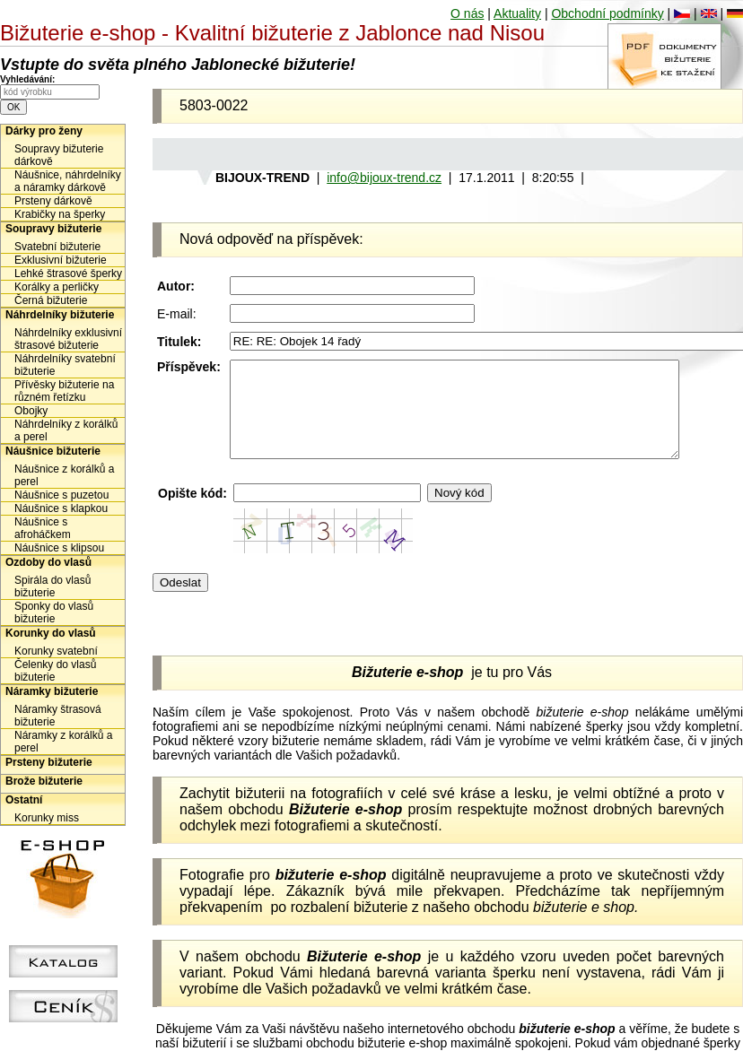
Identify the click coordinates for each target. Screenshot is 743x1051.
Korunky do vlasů (50, 633)
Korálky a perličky (56, 287)
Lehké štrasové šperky (68, 273)
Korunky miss (46, 818)
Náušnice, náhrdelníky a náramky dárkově (67, 181)
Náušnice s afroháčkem (42, 528)
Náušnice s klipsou (59, 548)
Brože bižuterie (44, 781)
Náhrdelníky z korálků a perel (66, 430)
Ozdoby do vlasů (48, 562)
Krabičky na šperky (59, 214)
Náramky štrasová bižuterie (57, 715)
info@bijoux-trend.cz (384, 177)
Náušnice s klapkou (61, 508)
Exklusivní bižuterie (60, 260)
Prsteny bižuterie (48, 762)
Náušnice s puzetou (61, 495)
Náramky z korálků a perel (63, 741)
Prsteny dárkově (53, 201)
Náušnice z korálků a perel (64, 475)
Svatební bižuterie (57, 246)
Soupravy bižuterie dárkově (58, 155)
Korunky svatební (56, 651)
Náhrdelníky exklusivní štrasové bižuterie (68, 339)
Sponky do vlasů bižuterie (53, 612)
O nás (467, 13)
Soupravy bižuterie (53, 228)
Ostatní (23, 800)
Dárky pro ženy (44, 131)
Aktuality (517, 13)
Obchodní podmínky (607, 13)
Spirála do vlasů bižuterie (52, 586)
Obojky (31, 410)
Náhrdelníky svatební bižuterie (65, 365)
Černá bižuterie (50, 300)
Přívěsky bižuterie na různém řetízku (64, 391)
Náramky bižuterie (51, 691)
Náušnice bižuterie (53, 451)
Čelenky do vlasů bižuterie (55, 670)
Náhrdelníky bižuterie (59, 314)
